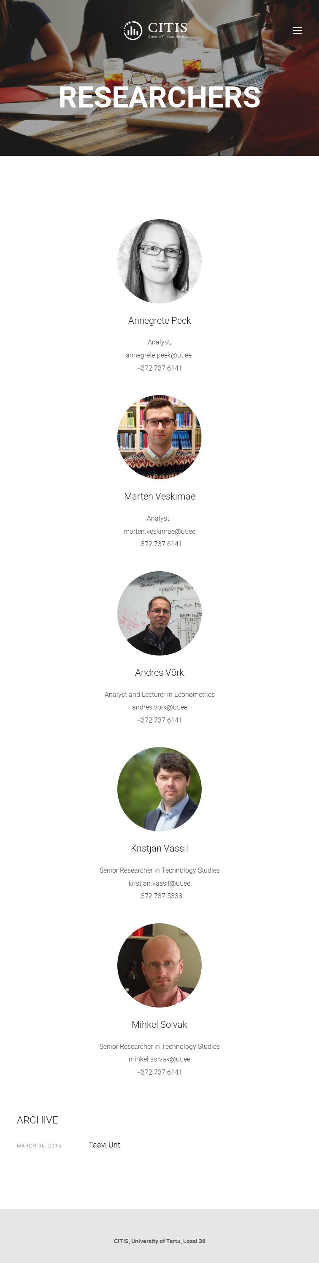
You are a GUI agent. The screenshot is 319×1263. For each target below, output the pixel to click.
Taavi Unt (104, 1144)
